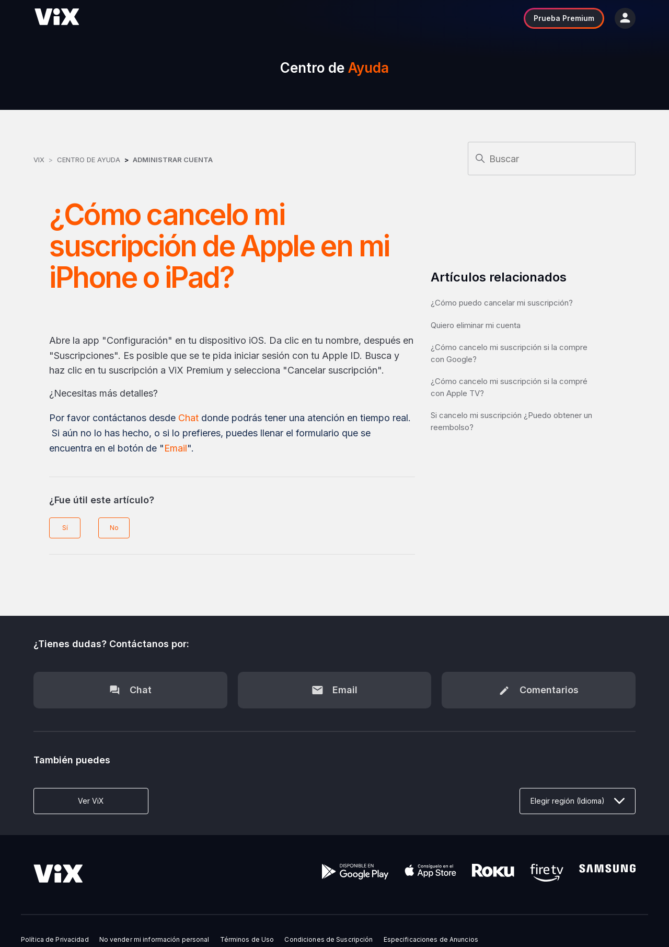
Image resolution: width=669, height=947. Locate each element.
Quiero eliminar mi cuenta (476, 325)
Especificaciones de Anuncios (431, 939)
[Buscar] (552, 158)
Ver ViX (91, 800)
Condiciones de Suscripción (328, 939)
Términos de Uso (247, 939)
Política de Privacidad (55, 939)
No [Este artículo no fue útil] (114, 528)
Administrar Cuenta (173, 159)
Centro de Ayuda (88, 159)
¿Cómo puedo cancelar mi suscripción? (502, 303)
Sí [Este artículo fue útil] (65, 528)
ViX (38, 159)
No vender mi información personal (154, 939)
